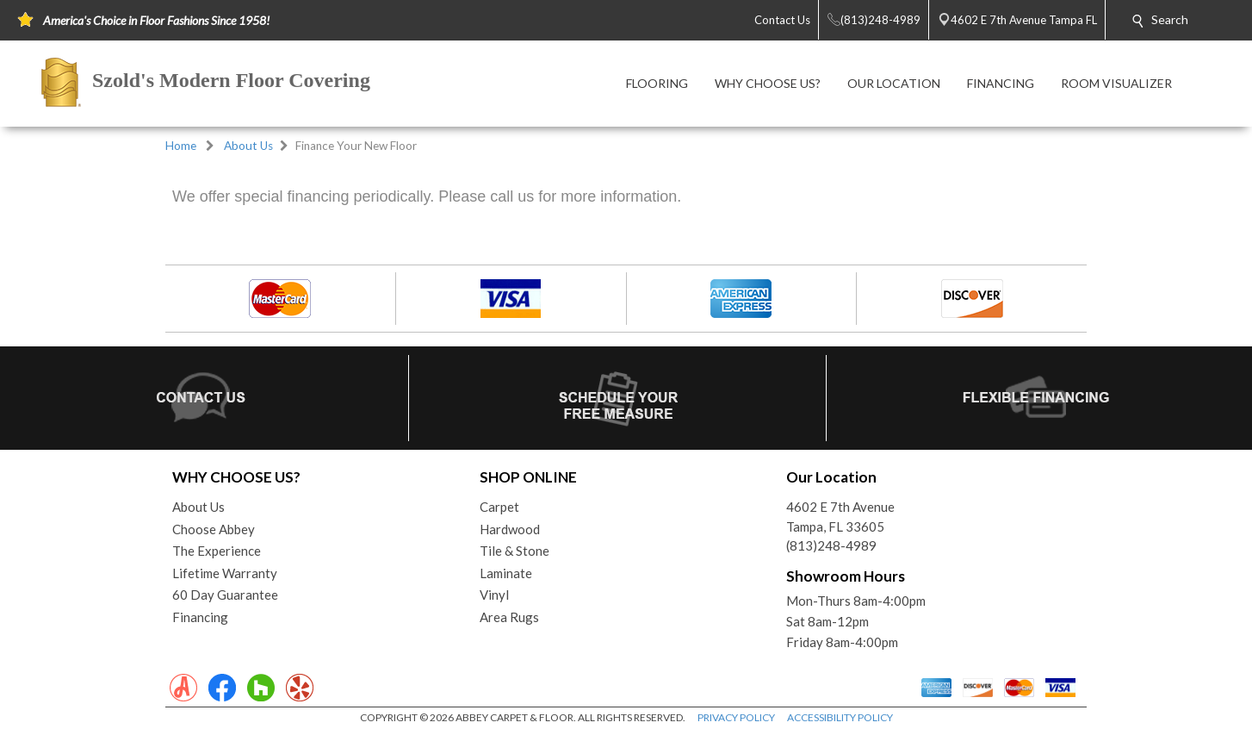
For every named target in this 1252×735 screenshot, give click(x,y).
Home (180, 146)
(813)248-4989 (831, 545)
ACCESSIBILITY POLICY (840, 717)
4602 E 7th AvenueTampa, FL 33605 (840, 516)
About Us (248, 146)
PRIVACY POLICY (736, 717)
